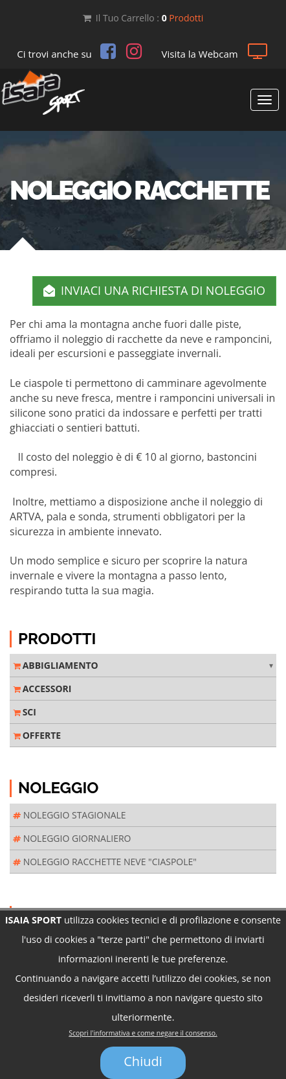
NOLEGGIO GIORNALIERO (72, 838)
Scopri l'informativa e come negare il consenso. (143, 1036)
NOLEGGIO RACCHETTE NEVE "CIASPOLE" (105, 861)
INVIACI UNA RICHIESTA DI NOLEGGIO (154, 290)
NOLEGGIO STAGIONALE (69, 815)
